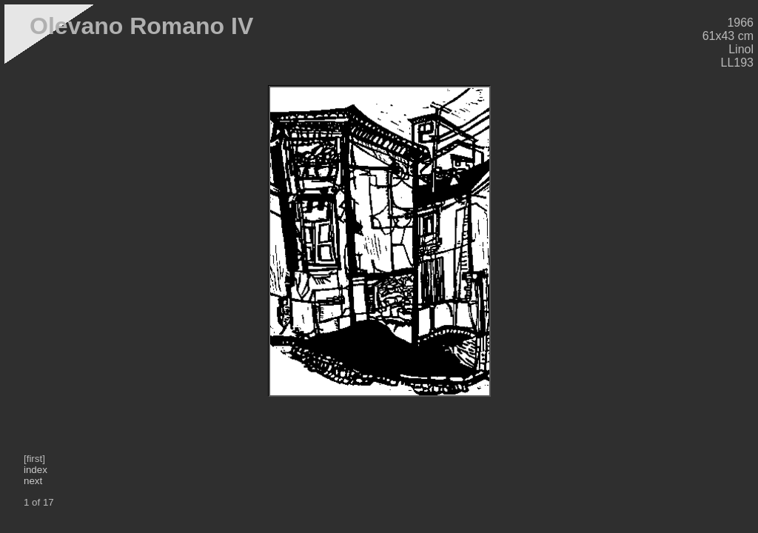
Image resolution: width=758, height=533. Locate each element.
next (33, 480)
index (35, 469)
